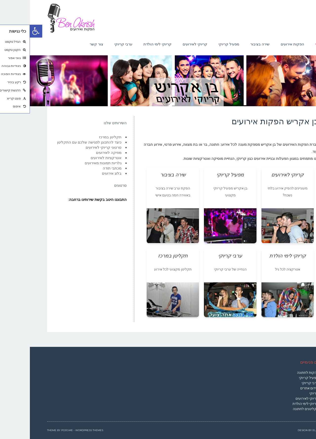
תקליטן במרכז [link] (80, 137)
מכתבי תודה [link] (82, 168)
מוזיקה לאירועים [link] (79, 152)
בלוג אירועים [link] (82, 173)
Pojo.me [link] (37, 430)
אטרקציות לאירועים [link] (76, 158)
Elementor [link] (291, 430)
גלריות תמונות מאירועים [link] (73, 163)
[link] (6, 31)
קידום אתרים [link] (279, 388)
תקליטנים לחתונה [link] (276, 409)
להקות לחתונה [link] (278, 373)
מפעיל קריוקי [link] (279, 378)
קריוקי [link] (284, 393)
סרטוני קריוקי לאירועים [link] (74, 147)
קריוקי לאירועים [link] (277, 398)
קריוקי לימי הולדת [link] (276, 404)
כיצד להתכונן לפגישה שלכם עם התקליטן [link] (59, 142)
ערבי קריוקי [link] (280, 383)
